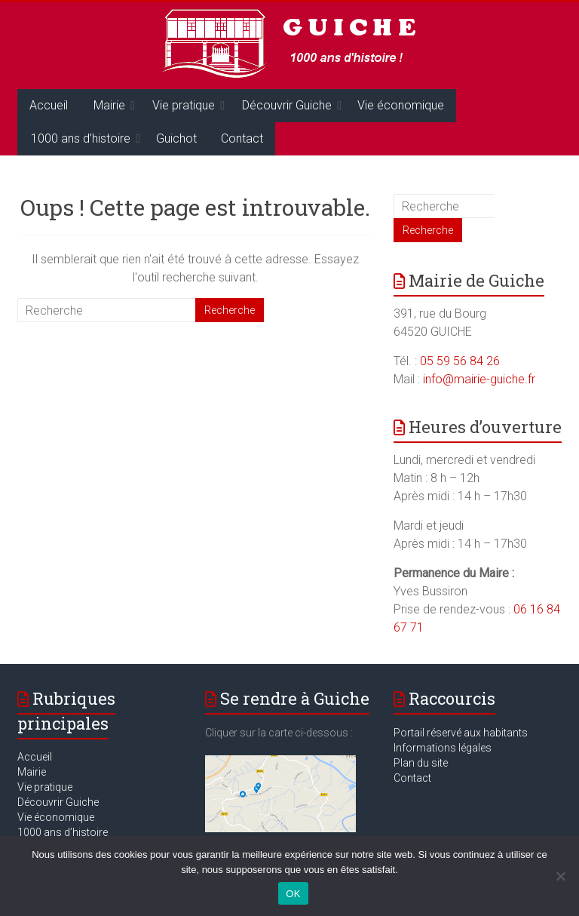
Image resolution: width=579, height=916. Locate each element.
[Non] (560, 876)
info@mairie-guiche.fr (479, 379)
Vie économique (400, 105)
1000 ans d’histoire (80, 138)
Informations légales (443, 748)
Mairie (109, 105)
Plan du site (421, 763)
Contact (242, 138)
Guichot (176, 138)
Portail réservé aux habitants (461, 733)
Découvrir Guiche (287, 105)
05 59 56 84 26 (460, 361)
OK (293, 893)
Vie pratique (183, 105)
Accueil (48, 105)
